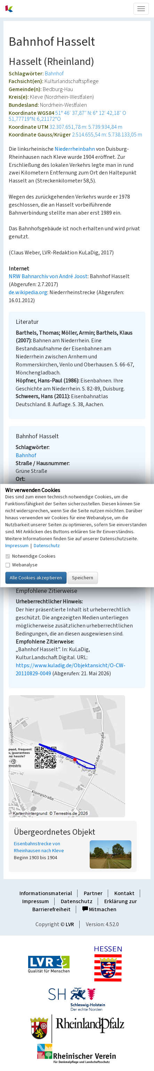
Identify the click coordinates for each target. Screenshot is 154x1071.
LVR (70, 924)
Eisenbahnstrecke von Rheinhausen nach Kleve (39, 847)
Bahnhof (54, 73)
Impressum (35, 901)
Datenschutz (76, 901)
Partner (93, 893)
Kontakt (124, 893)
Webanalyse (21, 564)
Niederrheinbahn (75, 149)
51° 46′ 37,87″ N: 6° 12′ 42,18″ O (90, 113)
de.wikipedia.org (28, 292)
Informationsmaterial (45, 893)
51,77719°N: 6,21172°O (35, 119)
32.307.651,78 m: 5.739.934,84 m (85, 127)
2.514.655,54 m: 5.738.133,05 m (107, 135)
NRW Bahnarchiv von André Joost (48, 276)
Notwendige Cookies (30, 556)
